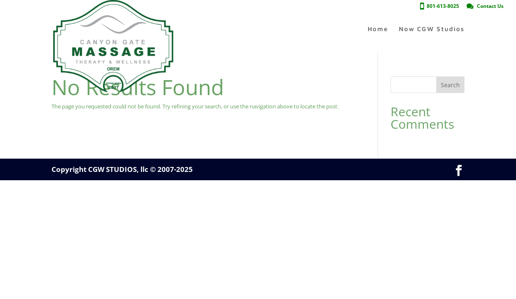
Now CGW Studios (431, 29)
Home (378, 29)
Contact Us (490, 7)
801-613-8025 (443, 7)
